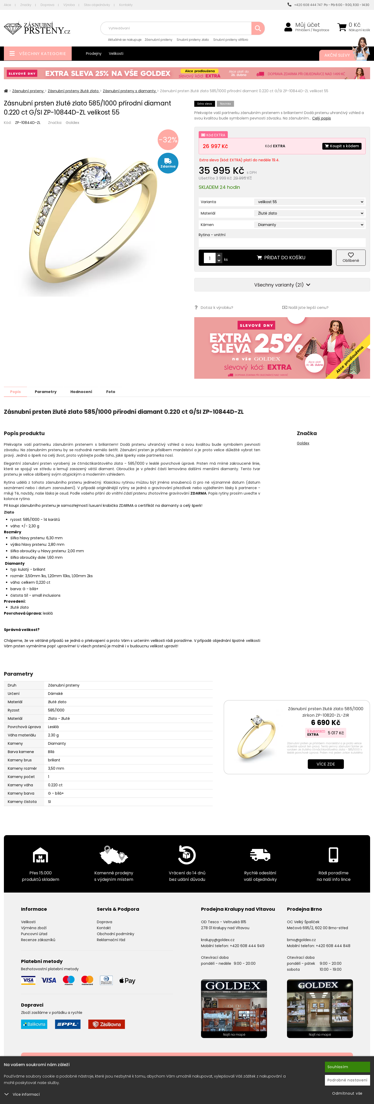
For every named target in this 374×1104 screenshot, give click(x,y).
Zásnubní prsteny (158, 39)
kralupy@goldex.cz (218, 939)
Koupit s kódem (341, 146)
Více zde (326, 764)
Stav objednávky (97, 5)
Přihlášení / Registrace (312, 30)
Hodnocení (84, 391)
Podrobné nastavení (348, 1080)
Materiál (208, 213)
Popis (16, 391)
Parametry (47, 391)
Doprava (47, 5)
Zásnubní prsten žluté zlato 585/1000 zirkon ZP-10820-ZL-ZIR (325, 712)
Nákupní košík (359, 30)
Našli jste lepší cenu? (305, 307)
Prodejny (94, 53)
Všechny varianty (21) (282, 285)
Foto (113, 391)
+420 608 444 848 (333, 945)
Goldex (72, 122)
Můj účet (307, 25)
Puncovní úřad (34, 933)
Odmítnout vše (347, 1093)
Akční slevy (342, 55)
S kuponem (316, 730)
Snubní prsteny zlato (193, 39)
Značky (25, 5)
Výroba (69, 5)
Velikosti (116, 53)
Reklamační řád (111, 939)
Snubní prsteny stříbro (230, 39)
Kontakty (126, 5)
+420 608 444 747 (305, 5)
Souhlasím (338, 1066)
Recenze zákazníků (38, 939)
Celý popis (321, 118)
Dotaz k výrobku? (213, 307)
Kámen (207, 224)
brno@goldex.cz (301, 939)
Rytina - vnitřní (212, 234)
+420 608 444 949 (247, 945)
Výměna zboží (33, 927)
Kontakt (104, 927)
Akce (7, 5)
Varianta (208, 201)
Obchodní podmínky (115, 933)
